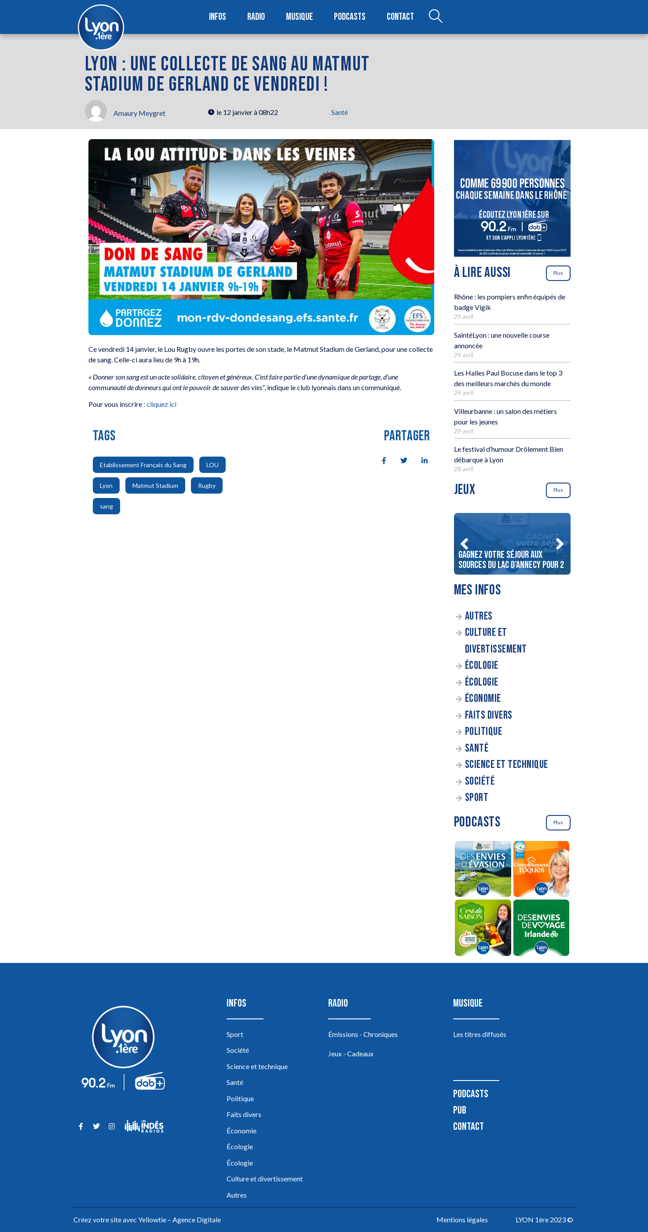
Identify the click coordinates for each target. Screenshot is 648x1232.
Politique (483, 731)
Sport (477, 797)
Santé (339, 112)
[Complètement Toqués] (541, 870)
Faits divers (489, 715)
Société (480, 781)
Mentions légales (462, 1219)
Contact (400, 17)
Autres (479, 616)
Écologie (481, 665)
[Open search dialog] (435, 17)
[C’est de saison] (483, 929)
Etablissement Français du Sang (143, 464)
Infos (217, 17)
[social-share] (379, 459)
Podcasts (350, 17)
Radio (256, 17)
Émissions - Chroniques (363, 1034)
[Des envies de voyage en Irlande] (541, 929)
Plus (558, 273)
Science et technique (506, 764)
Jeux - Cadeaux (350, 1053)
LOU (212, 464)
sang (106, 506)
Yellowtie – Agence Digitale (179, 1219)
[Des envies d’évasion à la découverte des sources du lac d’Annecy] (483, 870)
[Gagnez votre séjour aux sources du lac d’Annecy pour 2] (512, 544)
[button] (464, 544)
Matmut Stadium (155, 485)
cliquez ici (161, 404)
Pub (459, 1110)
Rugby (207, 485)
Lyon (106, 485)
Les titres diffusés (479, 1034)
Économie (483, 698)
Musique (299, 17)
